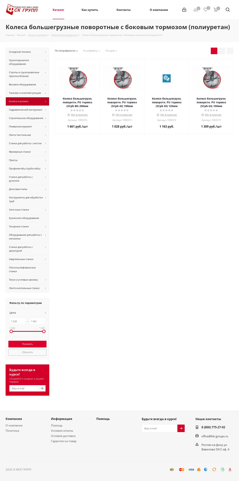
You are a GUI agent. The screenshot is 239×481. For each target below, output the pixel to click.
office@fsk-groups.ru (214, 436)
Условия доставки (63, 436)
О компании (14, 425)
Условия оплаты (62, 430)
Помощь (57, 425)
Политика (12, 430)
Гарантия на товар (63, 441)
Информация (61, 419)
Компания (14, 419)
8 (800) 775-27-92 (213, 427)
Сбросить (27, 352)
